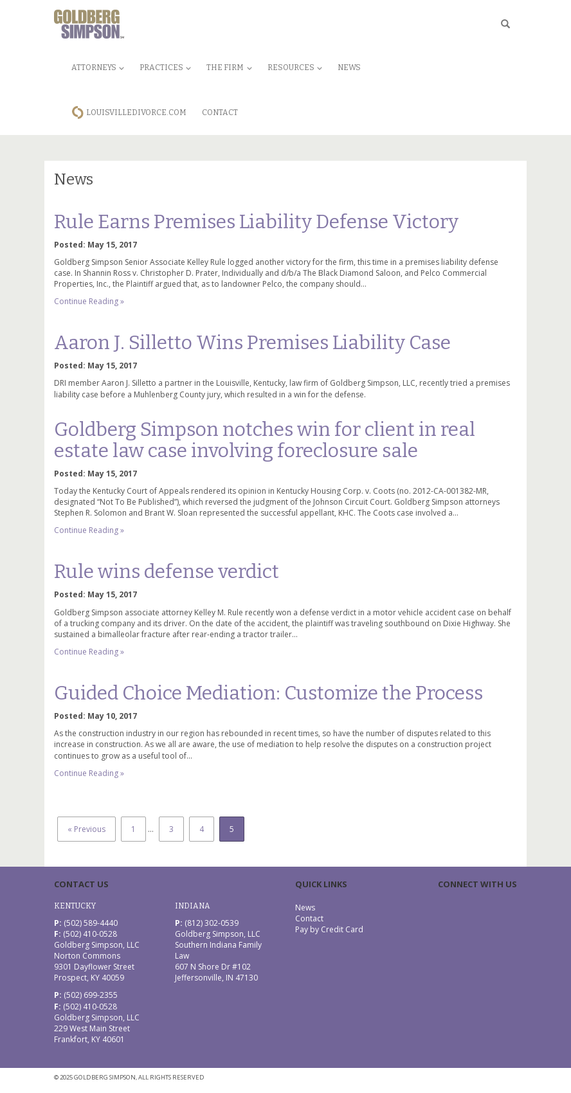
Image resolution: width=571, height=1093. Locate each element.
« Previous (86, 829)
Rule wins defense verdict (166, 571)
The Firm (228, 67)
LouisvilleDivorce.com (136, 112)
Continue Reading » (89, 301)
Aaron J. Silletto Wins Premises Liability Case (252, 342)
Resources (294, 67)
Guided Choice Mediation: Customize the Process (268, 693)
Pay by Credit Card (329, 929)
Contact (220, 112)
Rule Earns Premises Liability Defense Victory (256, 221)
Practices (165, 67)
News (349, 67)
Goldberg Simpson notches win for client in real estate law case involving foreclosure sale (264, 440)
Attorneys (97, 67)
